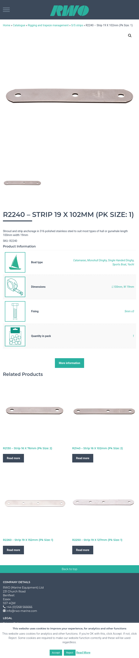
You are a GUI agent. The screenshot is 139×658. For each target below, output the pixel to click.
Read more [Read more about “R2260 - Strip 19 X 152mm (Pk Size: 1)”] (13, 550)
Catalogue (19, 25)
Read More (83, 652)
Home (6, 25)
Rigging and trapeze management (48, 25)
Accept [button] (56, 652)
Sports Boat (119, 264)
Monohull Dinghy (97, 260)
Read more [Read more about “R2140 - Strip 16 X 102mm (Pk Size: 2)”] (82, 458)
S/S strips (77, 25)
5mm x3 (129, 311)
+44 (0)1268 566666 (19, 607)
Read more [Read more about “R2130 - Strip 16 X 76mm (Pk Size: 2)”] (13, 458)
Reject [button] (69, 652)
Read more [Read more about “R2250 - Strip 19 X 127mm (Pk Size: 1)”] (82, 550)
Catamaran (79, 260)
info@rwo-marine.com (21, 611)
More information (69, 363)
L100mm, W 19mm (123, 286)
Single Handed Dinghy (121, 260)
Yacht (131, 264)
